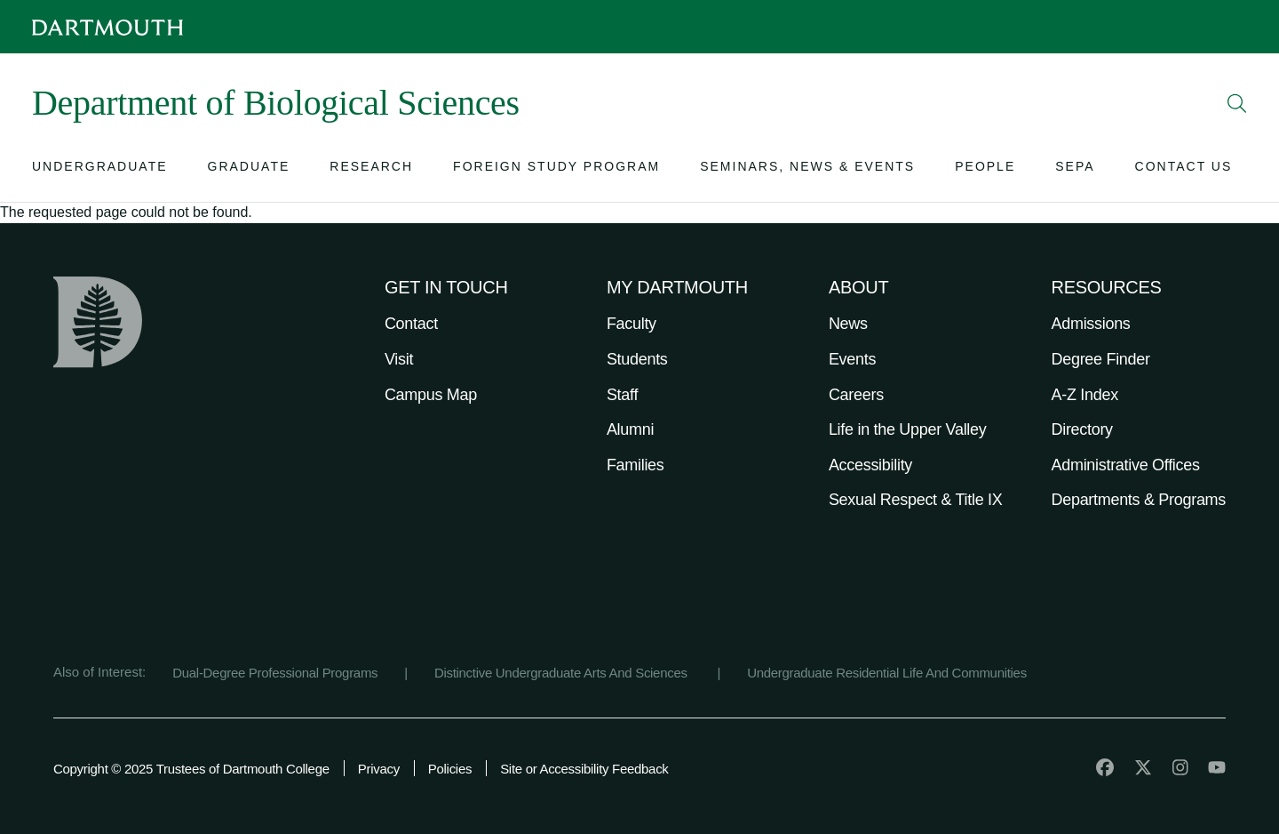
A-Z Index (1085, 395)
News (848, 324)
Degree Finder (1101, 359)
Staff (622, 395)
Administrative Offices (1126, 465)
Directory (1082, 429)
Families (635, 465)
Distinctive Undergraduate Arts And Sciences (562, 672)
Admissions (1091, 324)
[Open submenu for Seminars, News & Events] (807, 170)
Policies (450, 768)
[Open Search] (1237, 103)
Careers (856, 395)
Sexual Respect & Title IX (916, 500)
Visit (399, 359)
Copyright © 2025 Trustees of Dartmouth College (191, 768)
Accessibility (870, 465)
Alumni (630, 429)
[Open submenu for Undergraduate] (100, 170)
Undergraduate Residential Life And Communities (887, 672)
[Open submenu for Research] (371, 170)
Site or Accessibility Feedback (584, 768)
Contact (411, 324)
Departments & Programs (1139, 500)
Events (852, 359)
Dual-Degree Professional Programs (274, 672)
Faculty (631, 324)
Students (637, 359)
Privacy (379, 768)
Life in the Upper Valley (908, 429)
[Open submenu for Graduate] (249, 170)
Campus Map (431, 395)
